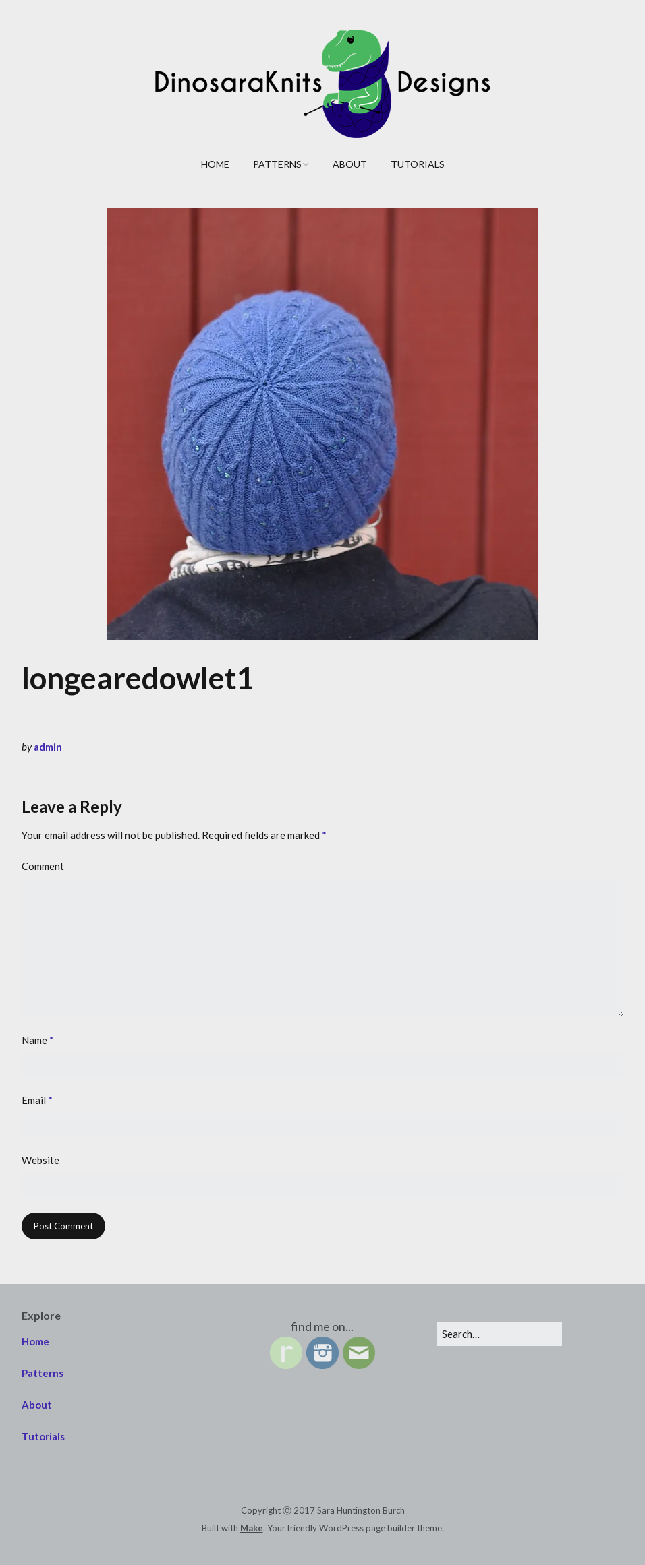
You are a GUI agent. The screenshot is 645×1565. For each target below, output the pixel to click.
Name (38, 1040)
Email (37, 1100)
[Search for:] (499, 1334)
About (350, 164)
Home (215, 164)
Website (40, 1160)
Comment (43, 866)
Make (251, 1528)
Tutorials (418, 164)
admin (48, 747)
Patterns (277, 164)
